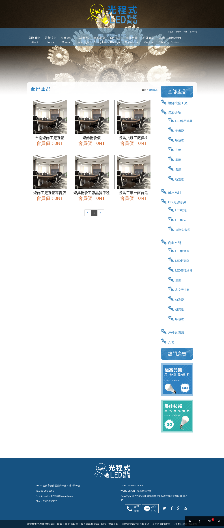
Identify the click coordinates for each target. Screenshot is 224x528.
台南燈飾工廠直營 (49, 138)
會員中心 (193, 32)
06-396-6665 (47, 490)
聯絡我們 (175, 40)
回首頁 (170, 32)
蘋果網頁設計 (144, 490)
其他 (162, 40)
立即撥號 (136, 508)
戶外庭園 (148, 40)
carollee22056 (135, 485)
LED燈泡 (181, 210)
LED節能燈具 (183, 270)
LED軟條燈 (182, 251)
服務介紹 (66, 40)
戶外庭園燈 (176, 332)
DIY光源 (115, 40)
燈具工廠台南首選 (133, 193)
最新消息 (50, 40)
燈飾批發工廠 (178, 103)
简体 (185, 32)
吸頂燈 (179, 140)
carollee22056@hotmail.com (58, 496)
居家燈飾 (83, 40)
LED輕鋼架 (182, 260)
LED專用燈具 (183, 120)
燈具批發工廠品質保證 (92, 193)
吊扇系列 (100, 40)
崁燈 (178, 150)
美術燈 (179, 130)
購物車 (178, 32)
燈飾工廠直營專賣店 (49, 193)
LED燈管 (181, 220)
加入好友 (153, 508)
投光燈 (179, 309)
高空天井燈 (182, 289)
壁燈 (178, 159)
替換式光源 (182, 229)
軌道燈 (179, 179)
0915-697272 (50, 501)
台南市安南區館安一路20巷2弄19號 (61, 485)
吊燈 (178, 169)
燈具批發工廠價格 (133, 138)
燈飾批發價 (92, 138)
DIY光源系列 (177, 202)
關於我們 (34, 40)
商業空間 (132, 40)
